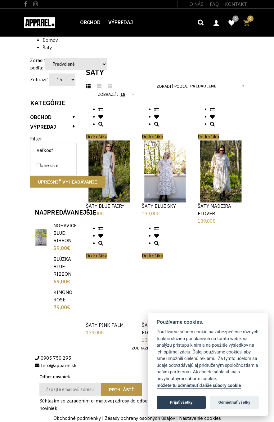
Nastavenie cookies (200, 418)
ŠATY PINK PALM (105, 325)
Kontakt (236, 4)
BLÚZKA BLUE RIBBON (62, 266)
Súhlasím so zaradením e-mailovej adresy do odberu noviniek (95, 404)
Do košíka (96, 137)
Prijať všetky (181, 402)
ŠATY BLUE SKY (159, 206)
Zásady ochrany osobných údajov (140, 418)
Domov (50, 40)
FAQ (214, 4)
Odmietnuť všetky (234, 402)
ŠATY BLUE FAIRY (105, 206)
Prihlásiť (121, 390)
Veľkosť (45, 150)
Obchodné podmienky (77, 418)
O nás (197, 4)
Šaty (47, 48)
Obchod (41, 117)
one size (48, 165)
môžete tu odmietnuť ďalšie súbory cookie (199, 385)
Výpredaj (43, 126)
